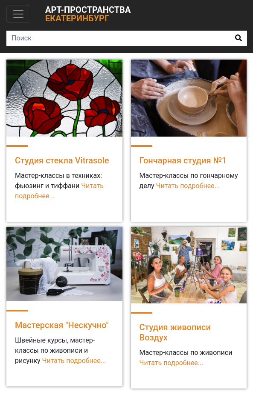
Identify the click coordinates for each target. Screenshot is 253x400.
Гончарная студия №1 (183, 160)
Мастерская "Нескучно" (62, 325)
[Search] (118, 38)
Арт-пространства (88, 14)
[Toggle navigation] (18, 14)
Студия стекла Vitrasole (62, 160)
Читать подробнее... (74, 361)
